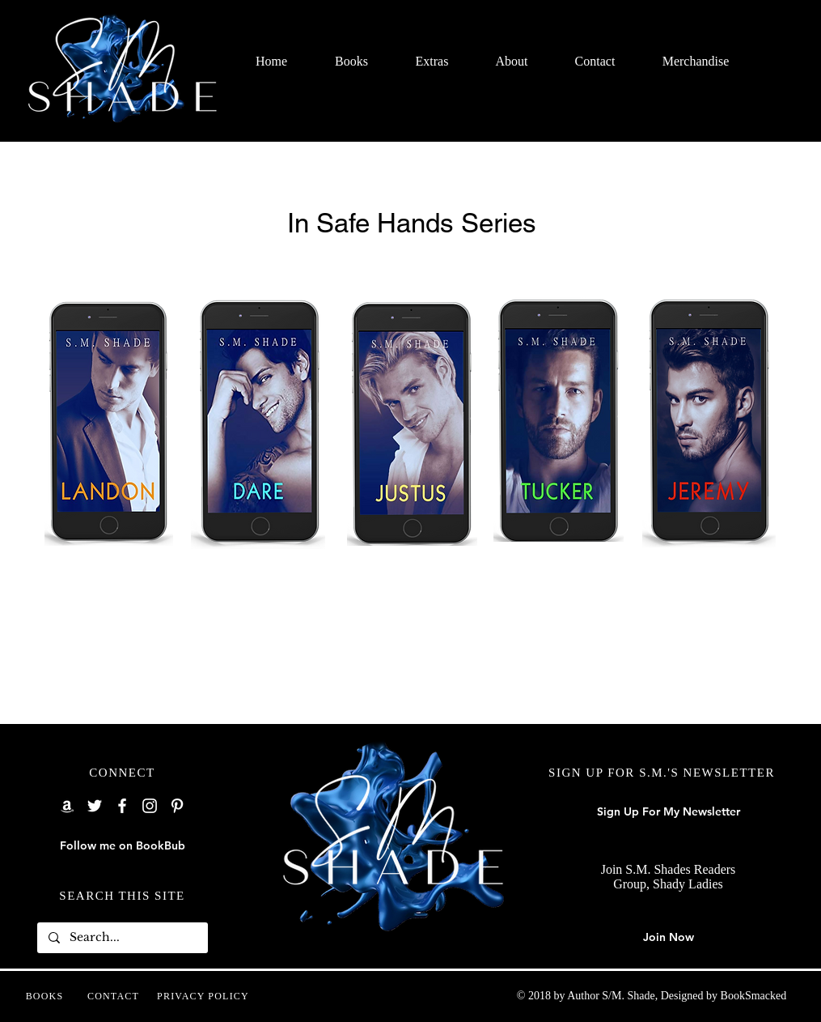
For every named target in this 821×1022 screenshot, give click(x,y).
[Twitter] (94, 805)
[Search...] (122, 937)
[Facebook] (122, 805)
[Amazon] (67, 805)
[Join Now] (668, 938)
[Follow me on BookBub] (122, 846)
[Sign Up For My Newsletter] (668, 812)
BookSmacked (754, 996)
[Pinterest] (177, 805)
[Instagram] (149, 805)
